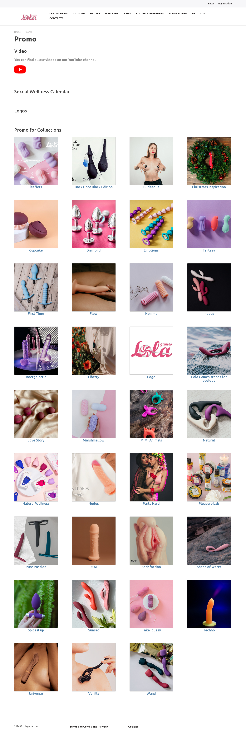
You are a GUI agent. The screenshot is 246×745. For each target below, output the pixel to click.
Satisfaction (151, 567)
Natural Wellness (36, 503)
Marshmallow (93, 440)
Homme (151, 313)
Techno (209, 630)
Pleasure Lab (209, 503)
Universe (36, 693)
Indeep (209, 313)
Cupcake (36, 250)
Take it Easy (151, 630)
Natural (209, 440)
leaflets (36, 187)
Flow (93, 313)
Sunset (93, 630)
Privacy (103, 726)
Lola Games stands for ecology (209, 378)
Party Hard (151, 503)
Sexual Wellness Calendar (42, 91)
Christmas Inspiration (209, 187)
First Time (36, 313)
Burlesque (151, 187)
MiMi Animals (151, 440)
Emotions (151, 250)
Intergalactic (36, 377)
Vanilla (93, 693)
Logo (151, 377)
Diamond (93, 250)
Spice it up (36, 630)
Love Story (35, 440)
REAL (94, 567)
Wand (151, 693)
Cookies (133, 726)
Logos (20, 110)
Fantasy (209, 250)
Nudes (94, 503)
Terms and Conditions (83, 726)
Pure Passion (36, 567)
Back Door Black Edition (94, 187)
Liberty (93, 377)
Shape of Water (209, 567)
